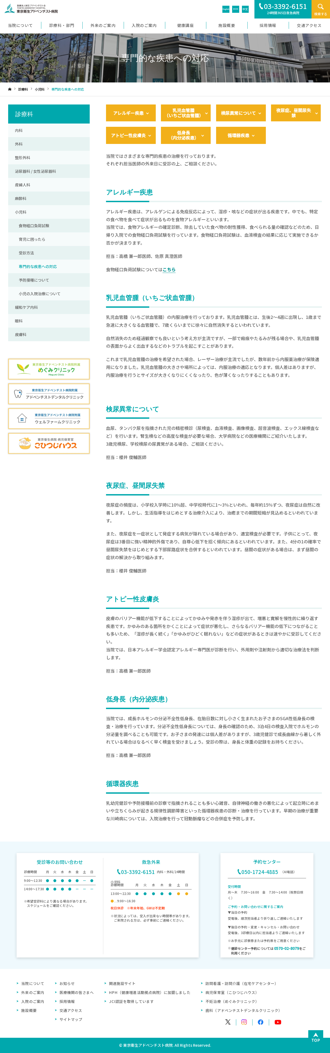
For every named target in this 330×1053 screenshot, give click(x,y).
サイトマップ (71, 1019)
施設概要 (28, 1010)
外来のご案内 (32, 992)
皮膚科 (20, 334)
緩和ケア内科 (26, 307)
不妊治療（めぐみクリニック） (232, 1001)
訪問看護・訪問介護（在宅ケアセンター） (242, 983)
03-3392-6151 (136, 871)
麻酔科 (20, 198)
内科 (19, 130)
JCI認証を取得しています (131, 1001)
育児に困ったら (30, 239)
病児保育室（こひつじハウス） (232, 992)
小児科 (20, 212)
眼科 (19, 321)
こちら (169, 269)
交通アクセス (71, 1010)
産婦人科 (22, 184)
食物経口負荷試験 (32, 225)
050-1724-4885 (258, 871)
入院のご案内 (32, 1001)
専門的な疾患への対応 (36, 266)
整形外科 (22, 157)
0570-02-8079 (286, 948)
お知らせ (67, 983)
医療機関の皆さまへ (77, 992)
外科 (19, 144)
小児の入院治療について (38, 293)
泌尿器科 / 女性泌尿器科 (35, 171)
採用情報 (67, 1001)
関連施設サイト (122, 983)
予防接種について (32, 280)
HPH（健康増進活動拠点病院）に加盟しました (150, 992)
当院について (32, 983)
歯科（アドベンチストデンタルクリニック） (244, 1010)
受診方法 (24, 252)
